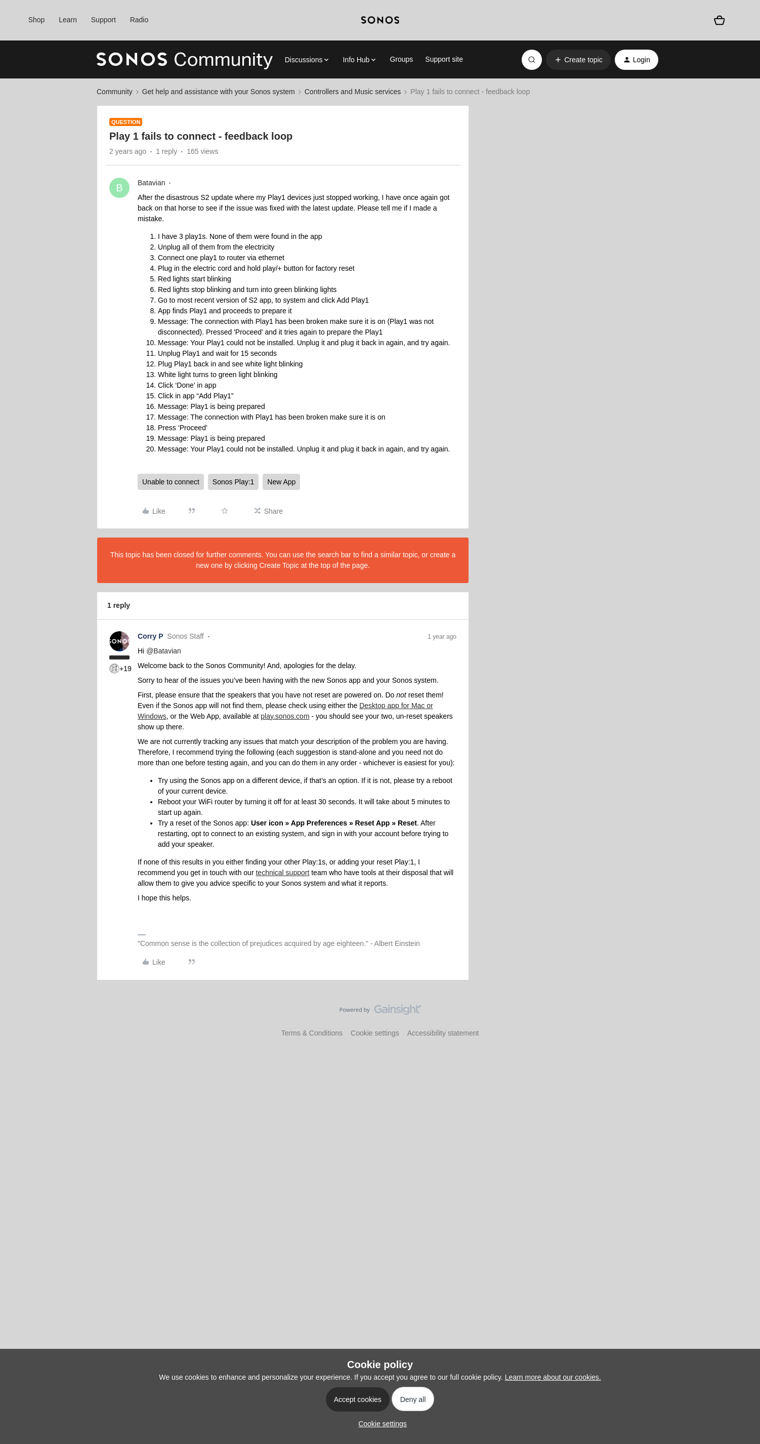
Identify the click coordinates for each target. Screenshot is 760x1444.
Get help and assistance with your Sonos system (218, 92)
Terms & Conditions (312, 1033)
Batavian (151, 183)
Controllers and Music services (353, 92)
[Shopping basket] (719, 20)
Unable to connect (170, 482)
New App (281, 482)
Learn (68, 20)
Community (115, 92)
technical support (282, 873)
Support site (444, 59)
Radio (139, 20)
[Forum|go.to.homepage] (185, 60)
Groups (401, 59)
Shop (36, 20)
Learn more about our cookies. (553, 1377)
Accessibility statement (443, 1033)
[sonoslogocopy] (380, 20)
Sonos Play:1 (234, 482)
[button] (578, 60)
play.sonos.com (285, 716)
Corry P (150, 636)
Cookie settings (375, 1033)
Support (103, 20)
